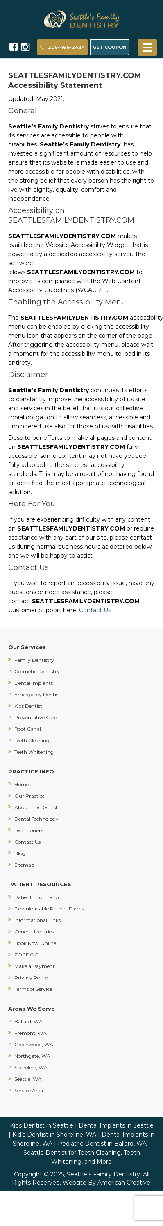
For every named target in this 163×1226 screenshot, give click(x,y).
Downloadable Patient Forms (49, 909)
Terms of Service (33, 989)
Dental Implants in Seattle (116, 1125)
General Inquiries (34, 932)
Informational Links (37, 920)
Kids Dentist (28, 706)
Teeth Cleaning (32, 740)
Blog (19, 853)
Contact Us (96, 610)
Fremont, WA (30, 1033)
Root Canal (27, 729)
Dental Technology (36, 819)
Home (21, 784)
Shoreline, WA (31, 1067)
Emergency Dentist (37, 694)
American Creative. (124, 1182)
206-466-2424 (62, 47)
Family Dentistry (34, 660)
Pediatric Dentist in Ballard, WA (102, 1143)
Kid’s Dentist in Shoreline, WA (54, 1134)
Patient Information (38, 897)
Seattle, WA (28, 1079)
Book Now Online (35, 943)
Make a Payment (34, 966)
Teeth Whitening (34, 752)
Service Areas (29, 1090)
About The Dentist (36, 807)
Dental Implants (33, 683)
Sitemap (24, 865)
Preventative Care (35, 717)
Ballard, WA (28, 1021)
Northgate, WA (32, 1056)
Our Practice (29, 796)
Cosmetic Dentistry (37, 671)
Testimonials (28, 830)
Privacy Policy (31, 977)
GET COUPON (110, 47)
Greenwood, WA (33, 1044)
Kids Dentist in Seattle (41, 1125)
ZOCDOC (26, 955)
